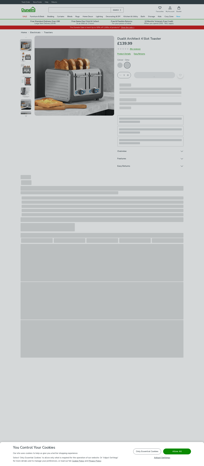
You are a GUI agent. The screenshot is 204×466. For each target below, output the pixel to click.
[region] (102, 454)
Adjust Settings (162, 457)
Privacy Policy (95, 460)
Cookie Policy (78, 460)
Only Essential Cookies (147, 451)
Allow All (177, 451)
